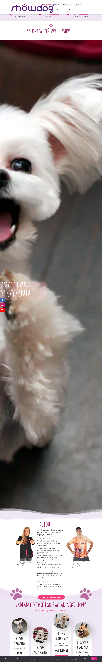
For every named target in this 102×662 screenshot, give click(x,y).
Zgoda (94, 659)
